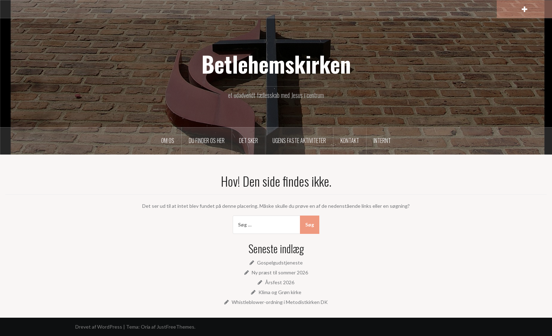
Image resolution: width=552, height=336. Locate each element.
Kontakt (349, 140)
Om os (167, 140)
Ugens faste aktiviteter (299, 140)
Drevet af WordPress (98, 327)
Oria (145, 327)
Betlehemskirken (276, 64)
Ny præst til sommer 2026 (280, 272)
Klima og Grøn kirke (279, 292)
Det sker (248, 140)
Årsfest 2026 (279, 282)
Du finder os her (207, 140)
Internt (382, 140)
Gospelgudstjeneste (280, 263)
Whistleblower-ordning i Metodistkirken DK (280, 302)
